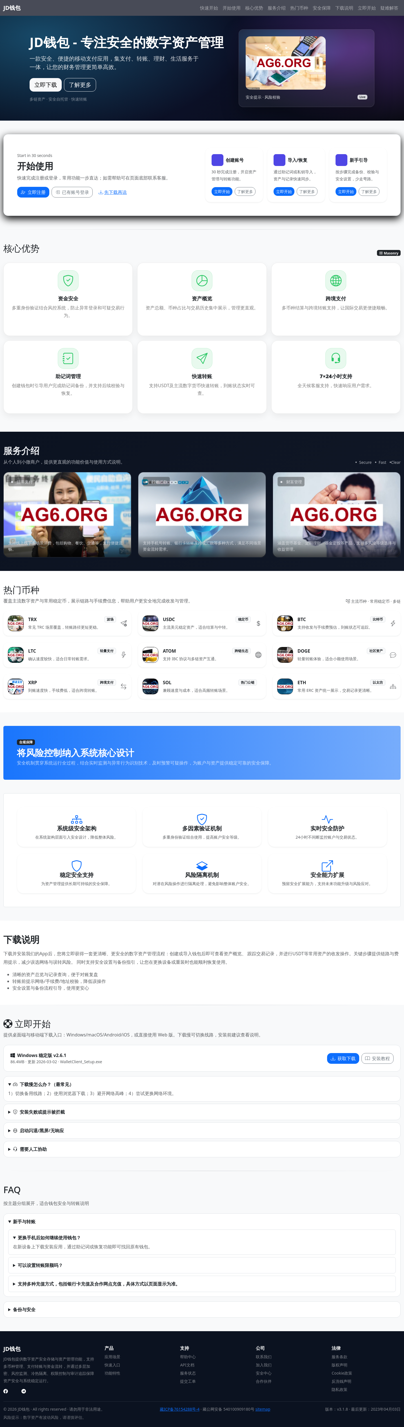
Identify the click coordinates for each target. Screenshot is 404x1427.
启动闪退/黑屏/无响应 (38, 1130)
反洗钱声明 (341, 1381)
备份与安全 (24, 1309)
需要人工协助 (30, 1149)
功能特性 (112, 1373)
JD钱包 (12, 8)
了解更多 (80, 84)
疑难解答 (389, 8)
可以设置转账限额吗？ (40, 1265)
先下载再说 (113, 192)
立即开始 (367, 8)
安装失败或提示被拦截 (39, 1112)
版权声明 (339, 1365)
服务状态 (188, 1373)
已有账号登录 (72, 192)
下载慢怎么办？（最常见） (43, 1084)
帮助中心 (188, 1356)
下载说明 (344, 8)
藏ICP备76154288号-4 (179, 1409)
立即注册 (33, 192)
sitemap (262, 1409)
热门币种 (299, 8)
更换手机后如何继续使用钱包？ (49, 1238)
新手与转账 (24, 1221)
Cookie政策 (342, 1373)
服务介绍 (277, 8)
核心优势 (254, 8)
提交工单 (188, 1381)
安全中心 (264, 1373)
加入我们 (264, 1365)
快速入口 (112, 1365)
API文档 (187, 1365)
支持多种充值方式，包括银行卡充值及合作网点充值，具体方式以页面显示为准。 (99, 1284)
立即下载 (45, 84)
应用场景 (112, 1356)
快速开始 (209, 8)
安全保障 (322, 8)
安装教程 (377, 1058)
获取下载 (343, 1058)
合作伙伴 (264, 1381)
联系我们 (264, 1356)
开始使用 (232, 8)
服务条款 (339, 1356)
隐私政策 (339, 1389)
